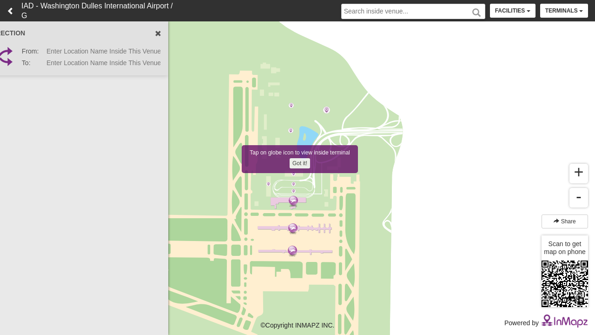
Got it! (299, 163)
